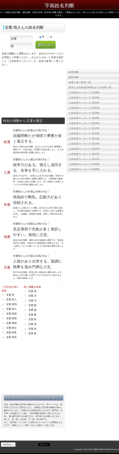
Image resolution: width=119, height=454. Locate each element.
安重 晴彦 (11, 313)
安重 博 (32, 324)
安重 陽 (32, 310)
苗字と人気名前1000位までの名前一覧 (90, 87)
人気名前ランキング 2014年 (84, 143)
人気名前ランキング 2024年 (84, 92)
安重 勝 (32, 314)
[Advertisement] (33, 92)
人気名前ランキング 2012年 (84, 154)
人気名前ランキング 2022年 (84, 102)
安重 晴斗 (11, 309)
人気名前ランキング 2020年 (84, 113)
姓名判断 (74, 72)
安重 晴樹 (11, 323)
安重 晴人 (11, 299)
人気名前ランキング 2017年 (84, 128)
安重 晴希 (11, 332)
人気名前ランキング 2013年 (84, 148)
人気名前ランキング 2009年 (84, 169)
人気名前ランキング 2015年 (84, 138)
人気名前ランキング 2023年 (84, 97)
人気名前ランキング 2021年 (84, 108)
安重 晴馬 (11, 337)
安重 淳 (32, 295)
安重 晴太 (11, 328)
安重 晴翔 (11, 304)
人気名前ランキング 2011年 (84, 159)
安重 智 (32, 319)
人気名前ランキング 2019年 (84, 118)
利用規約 (7, 444)
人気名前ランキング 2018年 (84, 123)
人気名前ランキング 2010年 (84, 164)
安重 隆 (32, 305)
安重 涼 (32, 300)
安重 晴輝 (11, 318)
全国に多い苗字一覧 (80, 82)
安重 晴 (10, 295)
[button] (8, 444)
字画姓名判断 (59, 5)
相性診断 (74, 77)
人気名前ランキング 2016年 (84, 133)
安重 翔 (32, 291)
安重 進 (32, 328)
